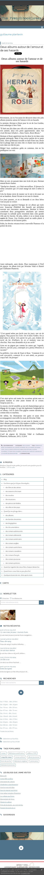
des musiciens (10, 499)
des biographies (11, 523)
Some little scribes (6, 779)
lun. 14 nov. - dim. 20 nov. (8, 707)
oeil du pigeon (29, 447)
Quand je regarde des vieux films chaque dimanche (21, 567)
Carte (6, 583)
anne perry (34, 761)
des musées (9, 495)
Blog (5, 479)
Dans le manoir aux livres (8, 790)
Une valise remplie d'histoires (10, 793)
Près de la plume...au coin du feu (11, 805)
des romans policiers (12, 563)
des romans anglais (12, 543)
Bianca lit (3, 776)
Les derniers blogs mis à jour (10, 866)
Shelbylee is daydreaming (9, 784)
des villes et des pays (12, 507)
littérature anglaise (20, 761)
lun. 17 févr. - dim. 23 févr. (9, 702)
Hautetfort (26, 864)
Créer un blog (19, 864)
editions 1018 (31, 753)
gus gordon (8, 447)
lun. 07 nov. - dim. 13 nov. (8, 710)
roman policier (20, 757)
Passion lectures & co (7, 808)
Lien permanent (7, 445)
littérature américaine (16, 753)
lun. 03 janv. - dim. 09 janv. (9, 722)
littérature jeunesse (14, 451)
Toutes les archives (7, 731)
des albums (26, 445)
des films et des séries (13, 487)
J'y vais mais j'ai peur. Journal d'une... (14, 632)
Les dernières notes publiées (22, 866)
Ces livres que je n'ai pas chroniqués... (17, 483)
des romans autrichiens (13, 547)
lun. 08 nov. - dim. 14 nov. (8, 725)
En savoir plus (25, 873)
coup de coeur (6, 757)
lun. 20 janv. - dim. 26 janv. (9, 705)
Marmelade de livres (7, 799)
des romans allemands (13, 535)
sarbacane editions (25, 449)
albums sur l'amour (27, 451)
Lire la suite (11, 467)
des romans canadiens (13, 551)
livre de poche (6, 761)
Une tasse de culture (7, 782)
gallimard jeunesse (18, 447)
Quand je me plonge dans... (13, 511)
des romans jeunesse (12, 559)
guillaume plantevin (12, 449)
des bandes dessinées (13, 519)
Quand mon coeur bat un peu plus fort (17, 571)
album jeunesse (33, 757)
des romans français (12, 555)
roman (3, 753)
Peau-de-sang (5, 641)
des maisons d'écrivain (13, 491)
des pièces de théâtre (13, 503)
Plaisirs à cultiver (6, 802)
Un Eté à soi (4, 659)
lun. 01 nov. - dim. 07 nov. (8, 728)
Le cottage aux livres (7, 796)
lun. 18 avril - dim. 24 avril (8, 716)
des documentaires (12, 527)
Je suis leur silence (7, 650)
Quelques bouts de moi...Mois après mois (18, 575)
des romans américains (13, 539)
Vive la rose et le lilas (7, 787)
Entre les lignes (6, 669)
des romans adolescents (13, 531)
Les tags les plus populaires (34, 866)
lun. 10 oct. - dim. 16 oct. (8, 713)
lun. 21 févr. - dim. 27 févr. (9, 719)
